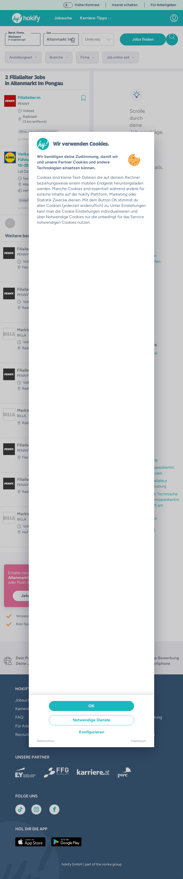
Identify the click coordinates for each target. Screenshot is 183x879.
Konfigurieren (91, 732)
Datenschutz (45, 741)
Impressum (138, 741)
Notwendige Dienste (91, 720)
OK (91, 706)
